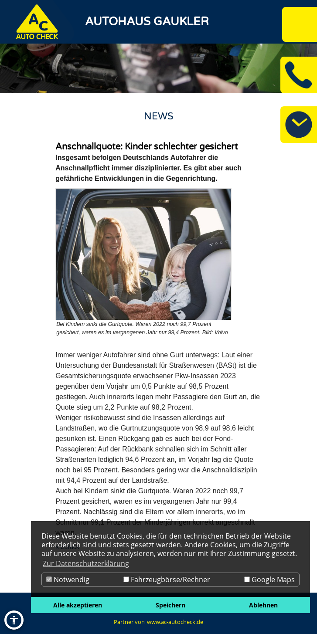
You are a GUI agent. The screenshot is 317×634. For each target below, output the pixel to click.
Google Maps (269, 579)
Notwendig (67, 579)
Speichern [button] (170, 605)
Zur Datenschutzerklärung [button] (86, 563)
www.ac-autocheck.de (175, 622)
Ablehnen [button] (263, 605)
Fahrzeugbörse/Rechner (166, 579)
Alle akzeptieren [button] (77, 605)
